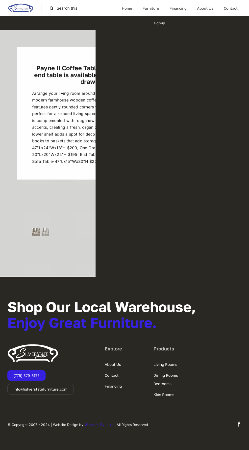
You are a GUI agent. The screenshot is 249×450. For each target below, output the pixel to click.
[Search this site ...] (66, 8)
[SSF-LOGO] (20, 5)
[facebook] (239, 424)
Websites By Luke (98, 425)
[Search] (52, 8)
